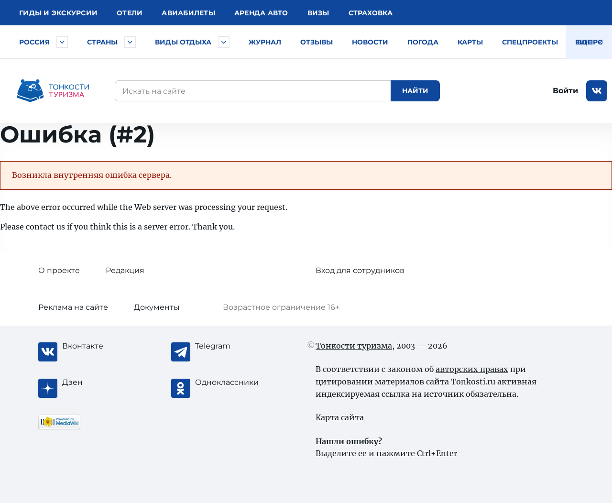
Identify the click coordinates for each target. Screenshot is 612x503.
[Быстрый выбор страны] (130, 42)
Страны (102, 42)
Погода (422, 42)
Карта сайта (340, 417)
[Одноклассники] (233, 382)
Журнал (265, 42)
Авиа (188, 13)
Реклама (73, 307)
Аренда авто (261, 13)
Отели (129, 13)
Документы (157, 307)
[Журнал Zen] (100, 382)
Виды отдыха (183, 42)
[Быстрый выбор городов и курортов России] (62, 42)
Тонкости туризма (354, 345)
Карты (470, 42)
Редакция (125, 270)
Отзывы (316, 42)
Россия (34, 42)
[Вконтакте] (100, 346)
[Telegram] (233, 346)
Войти (565, 90)
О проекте (59, 270)
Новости (370, 42)
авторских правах (472, 369)
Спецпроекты (530, 42)
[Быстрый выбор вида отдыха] (224, 42)
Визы (318, 13)
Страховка (371, 13)
